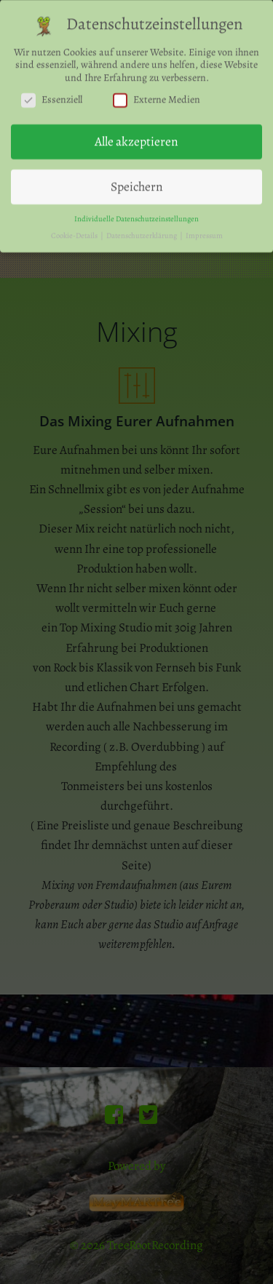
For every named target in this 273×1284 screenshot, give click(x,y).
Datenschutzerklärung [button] (142, 231)
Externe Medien (156, 96)
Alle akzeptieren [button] (136, 138)
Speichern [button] (137, 182)
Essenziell (51, 96)
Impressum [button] (204, 231)
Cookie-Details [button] (75, 231)
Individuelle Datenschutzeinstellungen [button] (136, 215)
